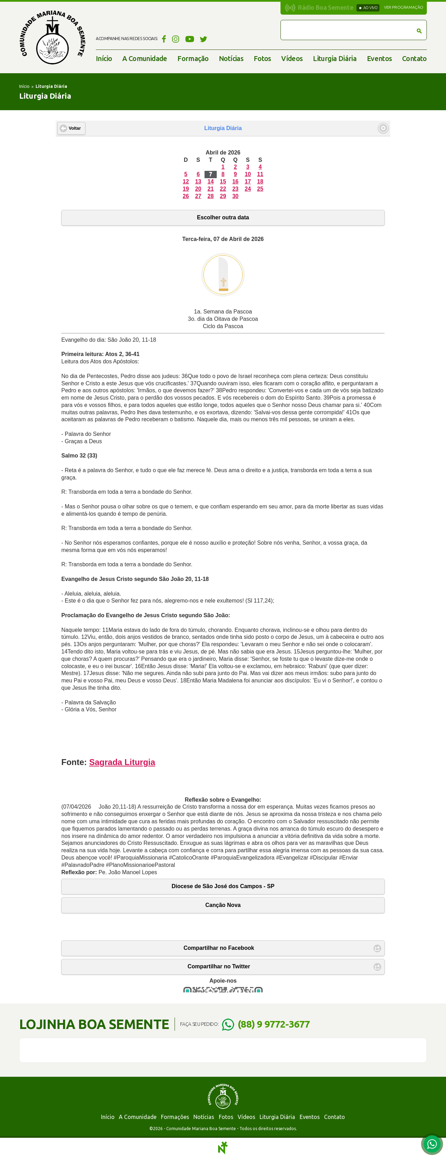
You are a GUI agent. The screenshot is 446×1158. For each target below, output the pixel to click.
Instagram (175, 38)
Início (104, 58)
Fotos (262, 58)
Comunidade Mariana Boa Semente (52, 37)
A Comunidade (144, 58)
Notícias (231, 58)
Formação (192, 58)
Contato (414, 58)
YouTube (189, 38)
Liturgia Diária (334, 58)
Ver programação (403, 7)
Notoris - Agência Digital (223, 1148)
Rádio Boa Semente (325, 7)
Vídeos (291, 58)
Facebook (163, 38)
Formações (175, 1117)
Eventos (379, 58)
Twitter (203, 38)
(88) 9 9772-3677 (274, 1024)
